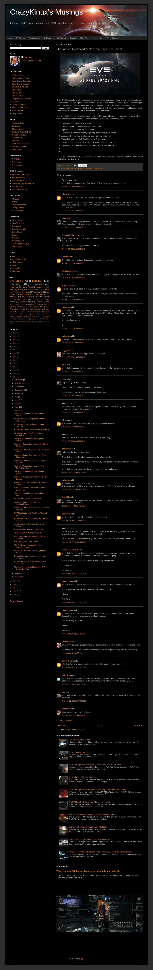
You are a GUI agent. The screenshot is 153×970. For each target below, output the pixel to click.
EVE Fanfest (17, 186)
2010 (15, 377)
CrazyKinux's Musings (46, 12)
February (18, 573)
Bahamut (65, 257)
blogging (14, 287)
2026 (15, 333)
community (37, 284)
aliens (32, 304)
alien (44, 306)
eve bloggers (25, 294)
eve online (66, 169)
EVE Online (20, 38)
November (19, 383)
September (19, 390)
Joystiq (15, 235)
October (18, 387)
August (17, 393)
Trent (64, 365)
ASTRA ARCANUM (19, 259)
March (17, 410)
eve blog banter (16, 289)
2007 (15, 588)
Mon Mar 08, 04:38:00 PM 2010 (74, 653)
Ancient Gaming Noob (20, 78)
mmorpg (15, 284)
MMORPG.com (18, 241)
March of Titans (18, 211)
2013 (15, 370)
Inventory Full (17, 138)
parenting (74, 169)
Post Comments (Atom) (76, 730)
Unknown (66, 307)
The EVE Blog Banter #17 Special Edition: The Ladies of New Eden (95, 765)
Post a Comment (66, 720)
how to (39, 297)
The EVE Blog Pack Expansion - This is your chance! (89, 802)
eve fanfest (33, 289)
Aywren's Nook (18, 123)
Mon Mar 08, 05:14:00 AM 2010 (74, 574)
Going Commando (19, 135)
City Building (61, 38)
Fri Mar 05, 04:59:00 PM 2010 (73, 186)
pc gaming (38, 292)
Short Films (84, 38)
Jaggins (65, 351)
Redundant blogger (70, 550)
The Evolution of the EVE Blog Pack (83, 777)
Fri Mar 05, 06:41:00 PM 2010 (73, 343)
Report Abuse (16, 601)
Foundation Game (16, 309)
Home (10, 38)
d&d (39, 316)
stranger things (14, 321)
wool (40, 314)
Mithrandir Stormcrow (71, 235)
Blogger (81, 959)
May (16, 404)
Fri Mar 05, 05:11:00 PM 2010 (73, 211)
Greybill (15, 102)
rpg (48, 297)
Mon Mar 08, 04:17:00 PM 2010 (74, 602)
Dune (14, 265)
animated (13, 306)
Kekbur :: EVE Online (20, 108)
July (16, 397)
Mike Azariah (67, 286)
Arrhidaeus (66, 449)
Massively (16, 238)
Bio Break (16, 126)
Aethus (15, 202)
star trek (44, 319)
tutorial (18, 304)
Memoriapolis (17, 165)
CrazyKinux (67, 642)
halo (39, 304)
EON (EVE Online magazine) (23, 183)
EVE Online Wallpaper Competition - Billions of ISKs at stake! (92, 815)
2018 (15, 357)
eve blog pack (24, 292)
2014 (15, 367)
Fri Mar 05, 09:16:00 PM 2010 (73, 427)
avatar (40, 302)
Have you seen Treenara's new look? (28, 529)
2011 (15, 373)
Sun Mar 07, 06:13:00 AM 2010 (74, 542)
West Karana (17, 150)
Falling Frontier (18, 208)
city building (27, 297)
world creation (26, 321)
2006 (15, 591)
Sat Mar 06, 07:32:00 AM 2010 (74, 489)
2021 (15, 350)
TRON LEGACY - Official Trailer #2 (27, 533)
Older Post (138, 725)
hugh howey (16, 314)
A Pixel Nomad (18, 75)
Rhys (64, 420)
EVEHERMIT (17, 93)
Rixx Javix (66, 194)
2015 (15, 363)
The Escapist (17, 247)
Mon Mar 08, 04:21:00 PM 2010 (74, 634)
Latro (64, 379)
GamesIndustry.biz (19, 229)
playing (80, 169)
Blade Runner (17, 262)
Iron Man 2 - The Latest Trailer (26, 542)
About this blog (112, 38)
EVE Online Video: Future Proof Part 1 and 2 (31, 430)
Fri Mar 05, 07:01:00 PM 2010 (73, 357)
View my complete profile (31, 61)
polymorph (25, 314)
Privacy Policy (97, 38)
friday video (27, 287)
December (19, 380)
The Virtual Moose (19, 147)
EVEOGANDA (17, 96)
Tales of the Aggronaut (20, 144)
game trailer (25, 319)
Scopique (15, 141)
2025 (15, 336)
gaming (36, 280)
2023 (15, 343)
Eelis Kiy (65, 675)
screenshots (40, 287)
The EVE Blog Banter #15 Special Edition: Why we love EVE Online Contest (98, 790)
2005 (15, 595)
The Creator (20, 311)
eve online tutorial (43, 311)
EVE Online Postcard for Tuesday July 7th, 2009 (87, 827)
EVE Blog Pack (18, 180)
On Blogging (48, 38)
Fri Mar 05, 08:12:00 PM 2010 (73, 396)
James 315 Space (19, 105)
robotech (34, 314)
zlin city (46, 321)
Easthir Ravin (67, 271)
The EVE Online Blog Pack (79, 752)
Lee (63, 692)
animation (13, 297)
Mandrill (65, 497)
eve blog (36, 299)
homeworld (23, 302)
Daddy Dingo (67, 581)
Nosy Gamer (17, 114)
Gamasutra (16, 226)
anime (19, 316)
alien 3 (28, 309)
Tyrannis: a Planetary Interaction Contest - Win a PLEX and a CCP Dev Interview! (100, 852)
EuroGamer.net (18, 223)
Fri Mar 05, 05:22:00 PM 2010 (73, 227)
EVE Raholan (17, 90)
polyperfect (35, 319)
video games (34, 306)
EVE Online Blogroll (19, 189)
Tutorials (73, 38)
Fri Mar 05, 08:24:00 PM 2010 (73, 412)
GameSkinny (17, 232)
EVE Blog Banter (18, 178)
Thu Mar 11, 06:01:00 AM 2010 (74, 701)
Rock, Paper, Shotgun (20, 244)
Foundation (16, 162)
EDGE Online (17, 220)
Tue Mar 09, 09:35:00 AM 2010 (74, 684)
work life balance (96, 169)
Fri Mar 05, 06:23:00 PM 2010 (73, 278)
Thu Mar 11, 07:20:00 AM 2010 (74, 715)
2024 (15, 340)
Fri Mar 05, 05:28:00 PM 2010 (73, 263)
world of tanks (37, 321)
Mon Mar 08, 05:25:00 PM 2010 (74, 667)
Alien (14, 256)
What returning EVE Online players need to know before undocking (88, 871)
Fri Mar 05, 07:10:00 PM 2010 (73, 372)
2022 (15, 346)
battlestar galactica (29, 316)
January (18, 577)
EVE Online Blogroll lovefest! (80, 740)
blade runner (38, 309)
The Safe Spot (34, 38)
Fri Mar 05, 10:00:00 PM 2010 (73, 441)
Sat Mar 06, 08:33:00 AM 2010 (74, 506)
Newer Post (61, 725)
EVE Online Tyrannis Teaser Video (27, 499)
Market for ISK (17, 111)
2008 (15, 584)
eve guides (40, 294)
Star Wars (16, 271)
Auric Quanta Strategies (21, 81)
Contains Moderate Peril (21, 132)
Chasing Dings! (18, 129)
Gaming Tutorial (20, 299)
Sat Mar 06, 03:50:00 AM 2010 (74, 473)
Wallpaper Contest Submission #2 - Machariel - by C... (27, 503)
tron (45, 304)
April (17, 407)
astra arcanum (31, 311)
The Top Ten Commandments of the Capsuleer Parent (89, 839)
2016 (15, 360)
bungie (22, 306)
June (17, 400)
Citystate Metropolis (19, 205)
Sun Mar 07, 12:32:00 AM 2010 (74, 520)
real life (86, 169)
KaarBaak (66, 218)
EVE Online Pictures (20, 87)
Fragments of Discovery (21, 99)
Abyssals (15, 199)
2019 (15, 353)
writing (32, 302)
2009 (15, 581)
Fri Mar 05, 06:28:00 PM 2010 (73, 299)
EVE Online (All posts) (20, 175)
